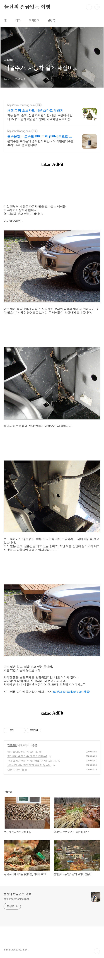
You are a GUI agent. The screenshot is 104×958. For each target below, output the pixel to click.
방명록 (51, 20)
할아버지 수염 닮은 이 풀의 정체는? (27, 756)
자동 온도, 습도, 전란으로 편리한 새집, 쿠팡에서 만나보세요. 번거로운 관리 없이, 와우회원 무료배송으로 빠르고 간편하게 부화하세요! (40, 117)
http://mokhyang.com (19, 131)
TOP (97, 951)
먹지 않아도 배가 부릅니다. (22, 751)
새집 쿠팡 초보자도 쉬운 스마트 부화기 (35, 110)
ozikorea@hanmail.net (16, 898)
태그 (17, 20)
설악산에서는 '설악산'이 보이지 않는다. (29, 765)
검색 (89, 7)
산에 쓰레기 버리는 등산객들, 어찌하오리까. (32, 760)
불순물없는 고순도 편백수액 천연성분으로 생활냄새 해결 (39, 137)
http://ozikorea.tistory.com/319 (71, 691)
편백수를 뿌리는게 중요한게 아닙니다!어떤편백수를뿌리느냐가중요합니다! (40, 143)
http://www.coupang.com (21, 105)
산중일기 (12, 745)
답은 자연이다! (15, 769)
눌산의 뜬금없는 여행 (27, 7)
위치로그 (34, 20)
